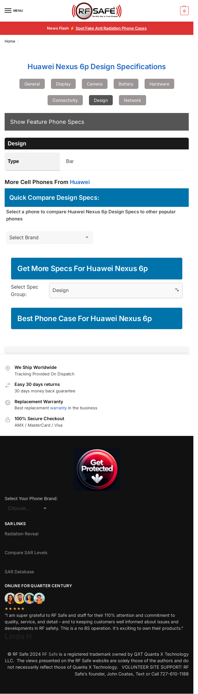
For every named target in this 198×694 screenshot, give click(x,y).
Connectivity (65, 100)
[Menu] (14, 10)
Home (10, 41)
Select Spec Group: (24, 290)
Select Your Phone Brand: (31, 498)
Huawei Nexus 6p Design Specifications (96, 66)
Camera (95, 83)
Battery (126, 83)
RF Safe (50, 654)
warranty (58, 407)
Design (101, 100)
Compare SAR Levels (26, 552)
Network (132, 100)
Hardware (159, 83)
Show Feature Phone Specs (47, 122)
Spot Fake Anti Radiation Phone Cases (111, 28)
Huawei (80, 182)
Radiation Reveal (21, 533)
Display (63, 83)
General (32, 83)
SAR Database (19, 571)
